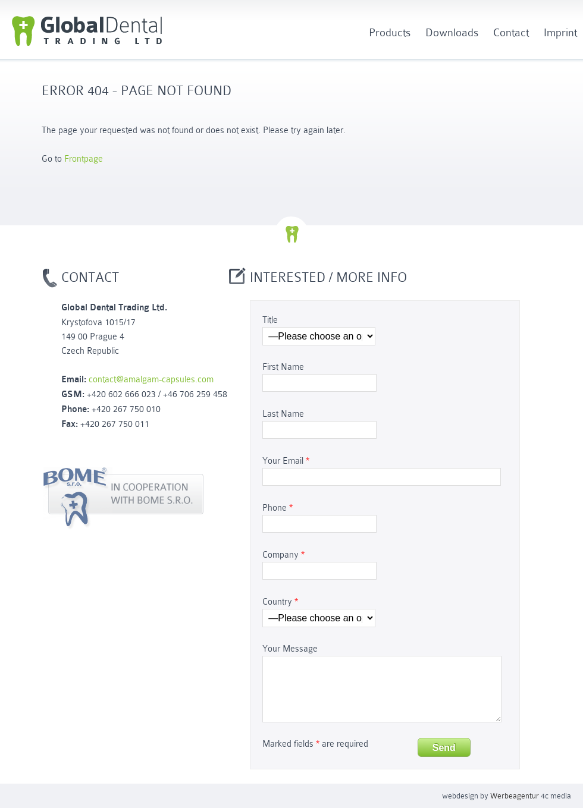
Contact (511, 32)
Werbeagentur (514, 795)
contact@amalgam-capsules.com (151, 379)
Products (389, 32)
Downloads (451, 32)
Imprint (560, 32)
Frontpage (83, 159)
